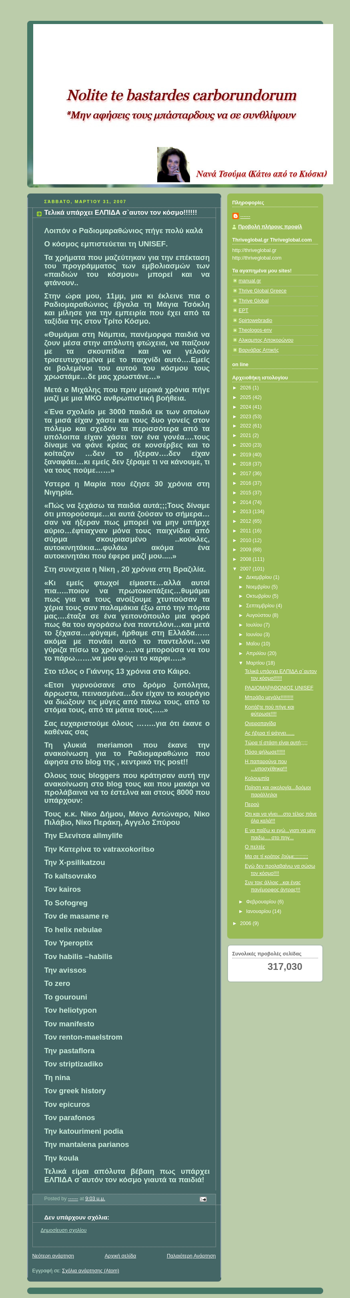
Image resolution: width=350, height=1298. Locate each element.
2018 (246, 464)
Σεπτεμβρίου (261, 606)
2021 (246, 435)
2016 (246, 483)
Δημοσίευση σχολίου (64, 1230)
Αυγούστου (259, 615)
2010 (246, 540)
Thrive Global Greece (263, 291)
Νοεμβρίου (259, 587)
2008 (246, 559)
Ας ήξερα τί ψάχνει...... (269, 733)
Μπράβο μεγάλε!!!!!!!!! (269, 697)
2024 (246, 407)
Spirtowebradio (255, 320)
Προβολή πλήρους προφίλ (270, 227)
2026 (246, 388)
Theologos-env (255, 330)
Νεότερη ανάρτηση (53, 1256)
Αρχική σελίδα (120, 1256)
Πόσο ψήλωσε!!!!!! (265, 752)
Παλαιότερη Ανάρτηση (191, 1256)
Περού (252, 804)
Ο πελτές (255, 847)
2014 (246, 502)
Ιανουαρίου (259, 911)
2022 (246, 426)
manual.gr (250, 281)
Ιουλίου (255, 625)
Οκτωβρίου (259, 596)
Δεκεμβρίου (259, 577)
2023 (246, 416)
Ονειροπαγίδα (260, 723)
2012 (246, 521)
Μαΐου (253, 644)
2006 (246, 923)
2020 (246, 445)
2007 (246, 569)
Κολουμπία (257, 778)
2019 (246, 455)
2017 (246, 473)
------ (245, 216)
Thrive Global (254, 301)
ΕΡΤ (244, 310)
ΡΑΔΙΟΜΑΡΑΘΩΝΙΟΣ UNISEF (279, 688)
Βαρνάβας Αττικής (259, 350)
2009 (246, 549)
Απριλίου (257, 653)
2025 (246, 397)
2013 (246, 511)
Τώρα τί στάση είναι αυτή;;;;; (276, 743)
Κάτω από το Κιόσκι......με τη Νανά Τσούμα (151, 34)
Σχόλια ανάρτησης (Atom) (90, 1271)
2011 (246, 531)
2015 (246, 493)
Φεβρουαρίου (262, 902)
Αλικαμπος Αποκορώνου (266, 340)
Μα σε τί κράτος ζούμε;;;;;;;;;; (276, 856)
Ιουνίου (255, 634)
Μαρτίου (256, 663)
